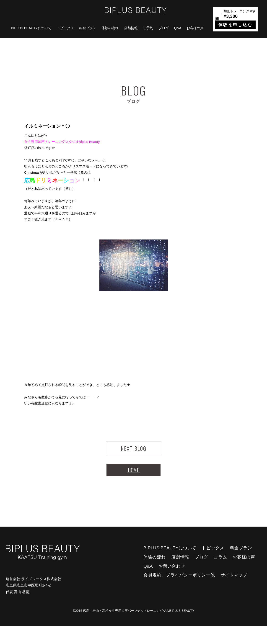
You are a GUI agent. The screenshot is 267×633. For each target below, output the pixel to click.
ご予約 (148, 28)
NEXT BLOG (133, 450)
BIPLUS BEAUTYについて (31, 28)
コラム (220, 564)
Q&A (177, 28)
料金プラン (87, 28)
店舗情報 (131, 28)
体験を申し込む (235, 25)
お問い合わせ (171, 573)
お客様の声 (195, 28)
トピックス (65, 28)
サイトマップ (233, 582)
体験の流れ (110, 28)
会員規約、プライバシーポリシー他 (179, 582)
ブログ (163, 28)
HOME (133, 475)
